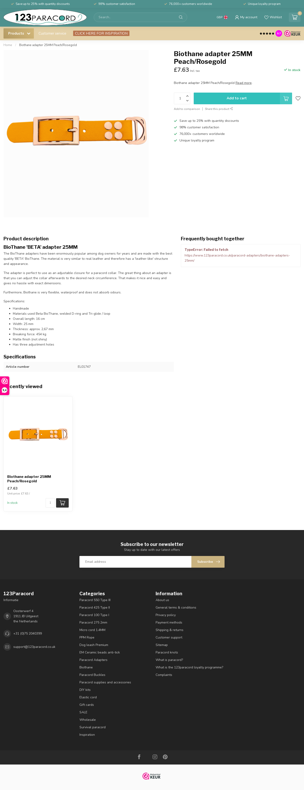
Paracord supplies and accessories (105, 682)
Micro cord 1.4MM (92, 630)
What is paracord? (169, 660)
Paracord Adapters (93, 660)
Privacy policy (166, 615)
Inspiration (87, 734)
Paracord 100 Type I (94, 615)
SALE (83, 712)
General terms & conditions (176, 607)
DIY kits (85, 690)
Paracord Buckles (92, 675)
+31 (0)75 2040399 (27, 633)
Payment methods (169, 622)
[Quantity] (50, 503)
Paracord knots (167, 652)
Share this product (219, 109)
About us (162, 600)
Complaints (164, 675)
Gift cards (86, 705)
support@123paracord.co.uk (34, 647)
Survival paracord (92, 727)
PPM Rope (86, 637)
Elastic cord (88, 697)
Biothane (86, 667)
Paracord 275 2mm (93, 622)
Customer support (169, 637)
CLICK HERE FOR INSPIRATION (101, 33)
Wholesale (87, 720)
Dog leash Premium (93, 645)
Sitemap (162, 645)
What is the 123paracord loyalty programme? (189, 667)
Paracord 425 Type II (94, 607)
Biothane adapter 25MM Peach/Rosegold (48, 45)
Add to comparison (187, 109)
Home (8, 45)
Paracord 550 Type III (95, 600)
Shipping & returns (169, 630)
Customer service (52, 33)
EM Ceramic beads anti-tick (99, 652)
